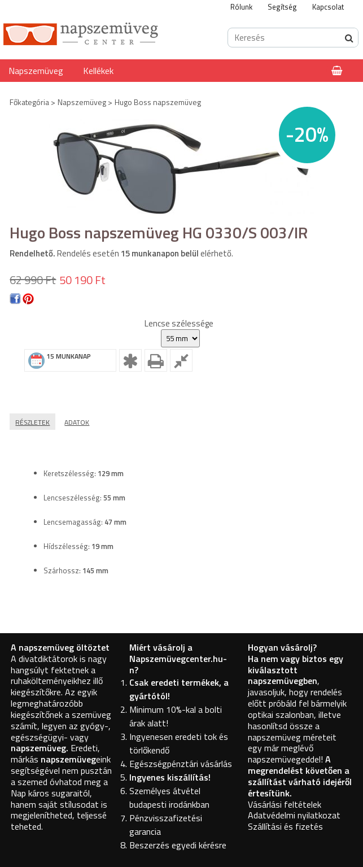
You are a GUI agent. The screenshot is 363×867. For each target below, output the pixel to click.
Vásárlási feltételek (284, 804)
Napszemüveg (35, 70)
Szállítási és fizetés (285, 826)
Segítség (282, 6)
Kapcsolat (328, 6)
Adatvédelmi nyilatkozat (294, 815)
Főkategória (29, 102)
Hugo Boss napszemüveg (158, 102)
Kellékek (98, 70)
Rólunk (241, 6)
